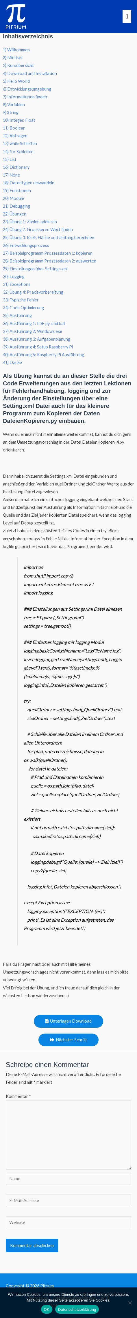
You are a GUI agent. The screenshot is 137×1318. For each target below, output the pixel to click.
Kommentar (18, 1096)
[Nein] (130, 1303)
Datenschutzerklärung (77, 1309)
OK (46, 1309)
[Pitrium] (16, 16)
